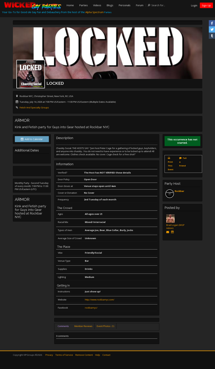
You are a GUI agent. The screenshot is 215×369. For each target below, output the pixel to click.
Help (97, 354)
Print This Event (170, 166)
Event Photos (105, 326)
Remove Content (84, 354)
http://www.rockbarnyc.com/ (99, 299)
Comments (63, 326)
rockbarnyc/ (91, 307)
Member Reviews (83, 326)
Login (194, 5)
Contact (106, 354)
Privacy (49, 354)
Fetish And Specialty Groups (34, 107)
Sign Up (206, 5)
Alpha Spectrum (94, 12)
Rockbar (179, 191)
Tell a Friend (183, 162)
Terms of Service (64, 354)
